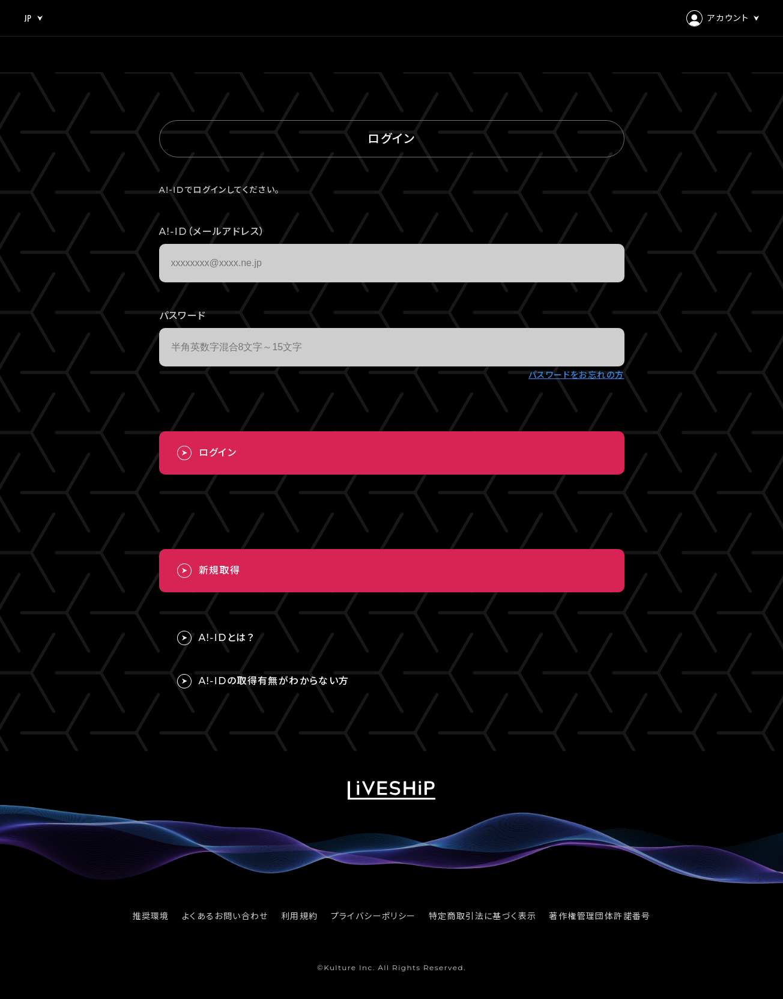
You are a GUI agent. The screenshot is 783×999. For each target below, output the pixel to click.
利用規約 (299, 916)
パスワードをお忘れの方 (576, 374)
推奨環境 (150, 916)
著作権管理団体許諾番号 (599, 916)
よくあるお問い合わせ (225, 916)
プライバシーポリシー (373, 916)
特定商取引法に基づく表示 (483, 916)
